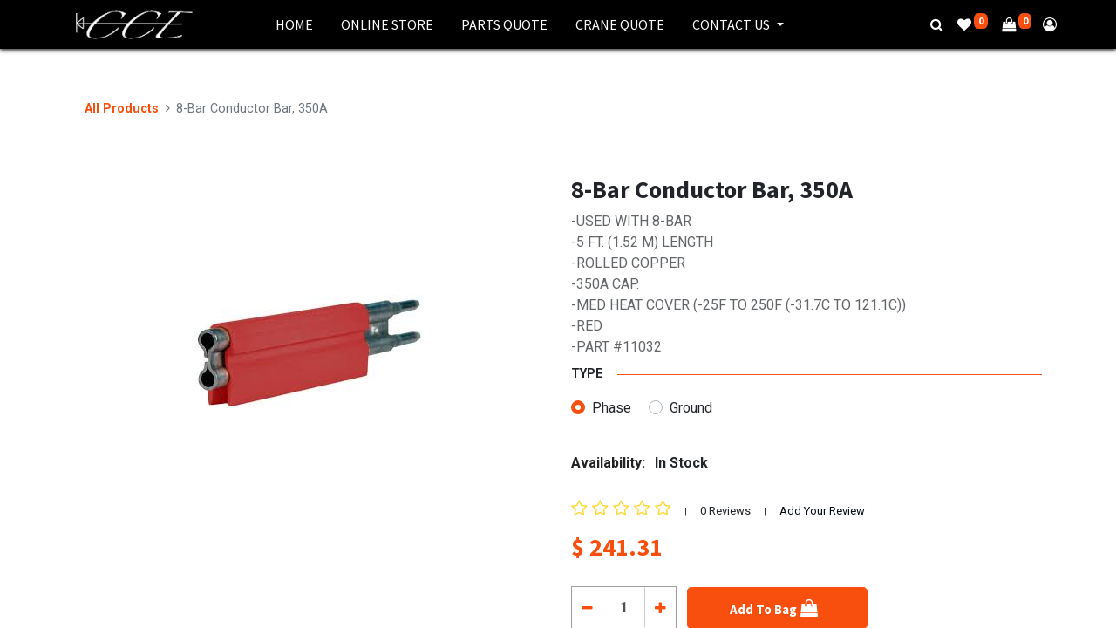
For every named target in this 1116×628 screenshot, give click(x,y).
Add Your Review (822, 510)
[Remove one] (587, 607)
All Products (122, 108)
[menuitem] (294, 24)
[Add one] (659, 607)
